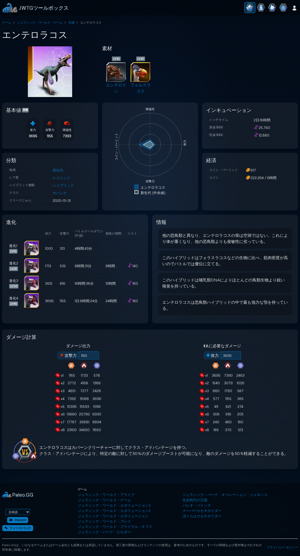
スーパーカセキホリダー (202, 510)
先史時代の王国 (195, 500)
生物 (71, 22)
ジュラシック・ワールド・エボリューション (113, 516)
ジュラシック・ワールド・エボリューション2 (114, 510)
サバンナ (60, 193)
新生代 (58, 170)
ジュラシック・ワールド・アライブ (106, 494)
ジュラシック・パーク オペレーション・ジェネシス (225, 494)
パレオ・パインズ (197, 505)
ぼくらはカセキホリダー (202, 516)
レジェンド (61, 178)
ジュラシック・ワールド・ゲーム (40, 22)
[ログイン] (294, 7)
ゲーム (6, 22)
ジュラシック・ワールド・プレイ (104, 521)
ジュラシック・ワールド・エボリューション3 (114, 505)
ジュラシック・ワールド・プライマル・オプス (115, 526)
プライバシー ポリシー (282, 547)
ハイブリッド (63, 185)
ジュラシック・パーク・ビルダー (104, 532)
